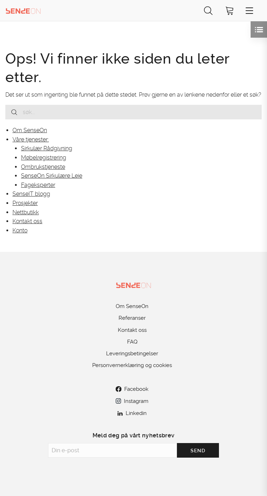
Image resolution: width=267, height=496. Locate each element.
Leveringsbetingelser (132, 353)
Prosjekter (25, 203)
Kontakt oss (27, 221)
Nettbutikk (25, 212)
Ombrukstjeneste (43, 166)
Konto (19, 230)
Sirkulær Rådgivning (46, 148)
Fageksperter (38, 185)
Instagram (132, 401)
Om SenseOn (29, 130)
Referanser (132, 318)
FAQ (132, 342)
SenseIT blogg (31, 193)
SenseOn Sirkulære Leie (51, 175)
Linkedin (132, 413)
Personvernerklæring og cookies (132, 365)
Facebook (132, 389)
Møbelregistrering (43, 157)
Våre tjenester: (30, 139)
